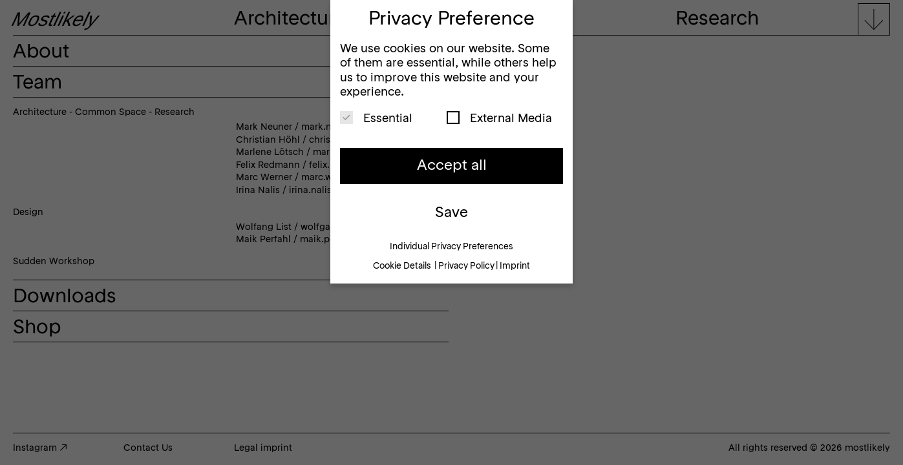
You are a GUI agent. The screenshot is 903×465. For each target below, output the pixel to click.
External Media (499, 118)
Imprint (515, 266)
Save (451, 213)
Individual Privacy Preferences (451, 247)
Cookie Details (402, 266)
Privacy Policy (466, 266)
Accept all (452, 166)
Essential (376, 118)
